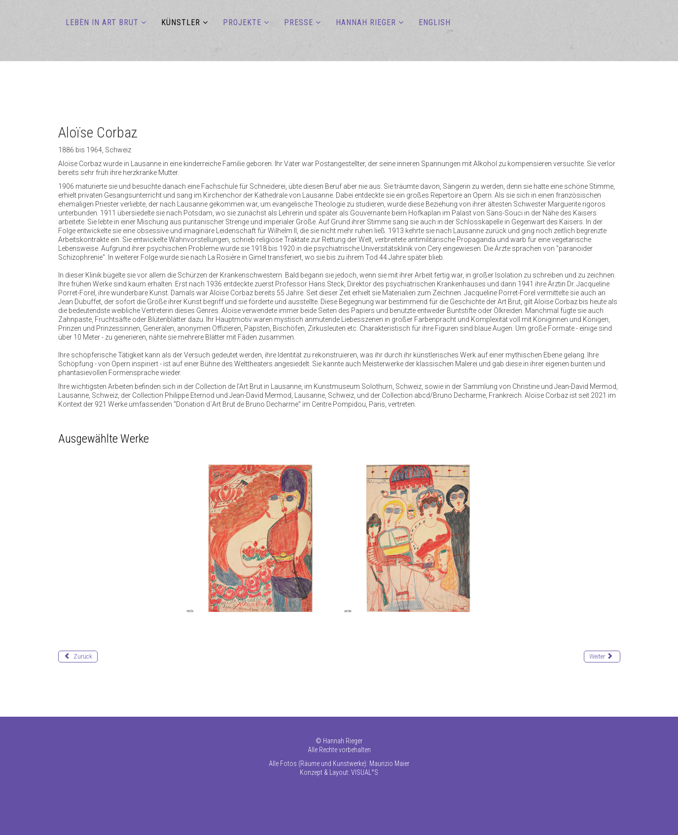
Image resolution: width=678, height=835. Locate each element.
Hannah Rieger (342, 741)
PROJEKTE (242, 22)
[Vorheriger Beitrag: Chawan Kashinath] (78, 656)
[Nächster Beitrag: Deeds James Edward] (602, 656)
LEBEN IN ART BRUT (102, 22)
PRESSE (298, 22)
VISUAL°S (364, 772)
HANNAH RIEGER (366, 22)
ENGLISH (435, 22)
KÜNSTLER (180, 22)
